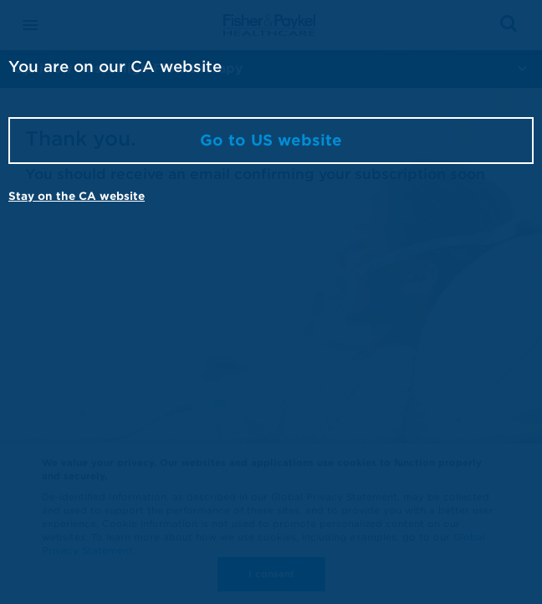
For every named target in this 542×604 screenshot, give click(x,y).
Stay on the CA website (76, 196)
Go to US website (271, 140)
